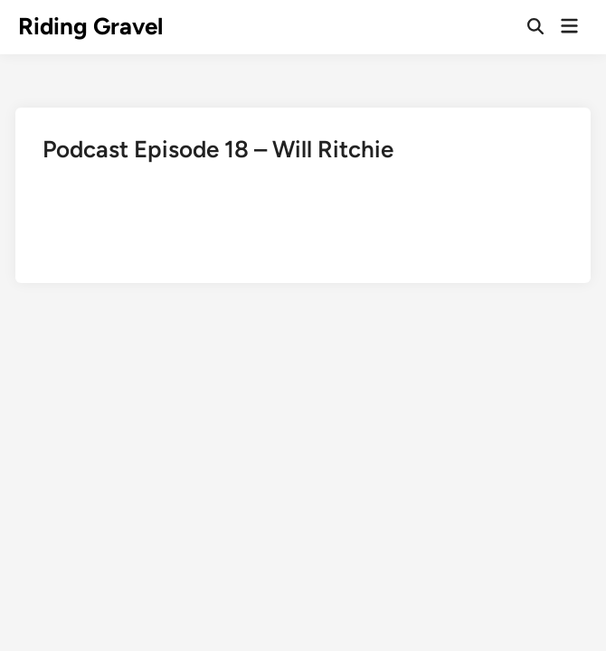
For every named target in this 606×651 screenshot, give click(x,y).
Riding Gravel (90, 26)
